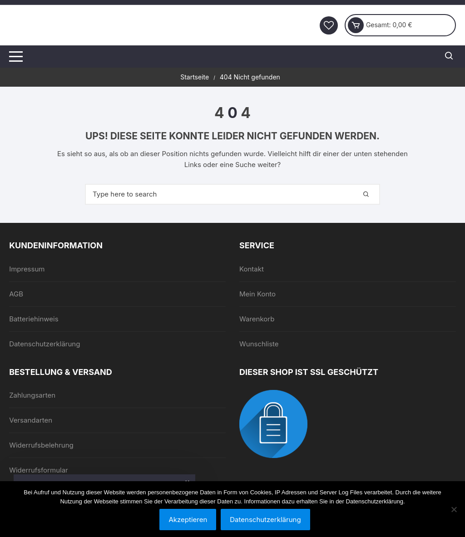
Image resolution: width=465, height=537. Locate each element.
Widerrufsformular (38, 470)
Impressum (27, 269)
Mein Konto (257, 294)
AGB (16, 294)
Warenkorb (256, 319)
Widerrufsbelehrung (41, 445)
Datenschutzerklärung (44, 344)
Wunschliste (259, 344)
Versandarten (30, 420)
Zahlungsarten (32, 395)
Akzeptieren (187, 519)
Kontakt (251, 269)
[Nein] (453, 509)
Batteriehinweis (34, 319)
